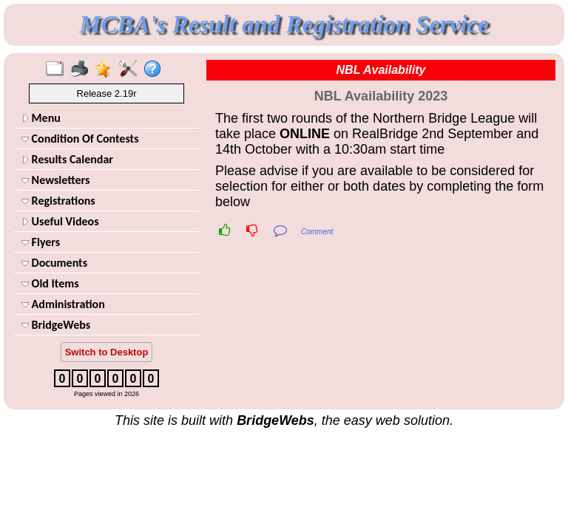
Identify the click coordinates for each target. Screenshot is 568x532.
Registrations (58, 201)
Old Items (50, 283)
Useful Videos (60, 221)
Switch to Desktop (107, 352)
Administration (63, 304)
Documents (54, 263)
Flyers (40, 242)
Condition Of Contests (80, 139)
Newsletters (55, 180)
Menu (41, 118)
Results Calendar (67, 159)
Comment (317, 232)
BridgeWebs (55, 325)
